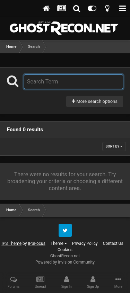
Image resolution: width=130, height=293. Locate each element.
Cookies (65, 249)
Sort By (114, 146)
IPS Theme (11, 243)
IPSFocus (36, 243)
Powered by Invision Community (65, 262)
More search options (95, 101)
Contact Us (113, 243)
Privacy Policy (85, 243)
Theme (59, 243)
